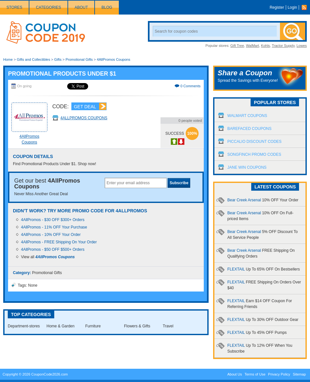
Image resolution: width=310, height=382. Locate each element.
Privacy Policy (279, 374)
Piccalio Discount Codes (254, 141)
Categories (48, 7)
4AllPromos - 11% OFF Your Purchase (54, 227)
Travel (168, 326)
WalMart (252, 46)
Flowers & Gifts (137, 326)
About (81, 7)
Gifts (58, 59)
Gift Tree (237, 46)
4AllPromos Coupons (113, 59)
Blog (106, 7)
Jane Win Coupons (246, 167)
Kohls (265, 46)
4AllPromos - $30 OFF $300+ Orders (52, 220)
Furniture (93, 326)
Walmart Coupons (247, 115)
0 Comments (191, 86)
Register (277, 7)
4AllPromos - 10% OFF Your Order (51, 234)
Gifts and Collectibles (33, 59)
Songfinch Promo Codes (254, 154)
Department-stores (24, 326)
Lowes (301, 46)
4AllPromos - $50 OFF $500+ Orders (52, 249)
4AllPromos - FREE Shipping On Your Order (59, 242)
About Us (234, 374)
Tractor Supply (283, 46)
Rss (306, 7)
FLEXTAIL (263, 269)
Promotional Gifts (79, 59)
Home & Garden (60, 326)
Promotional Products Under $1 (62, 73)
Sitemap (299, 374)
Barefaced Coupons (249, 128)
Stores (14, 7)
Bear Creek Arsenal (262, 200)
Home (8, 59)
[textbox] (136, 183)
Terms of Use (254, 374)
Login (292, 7)
